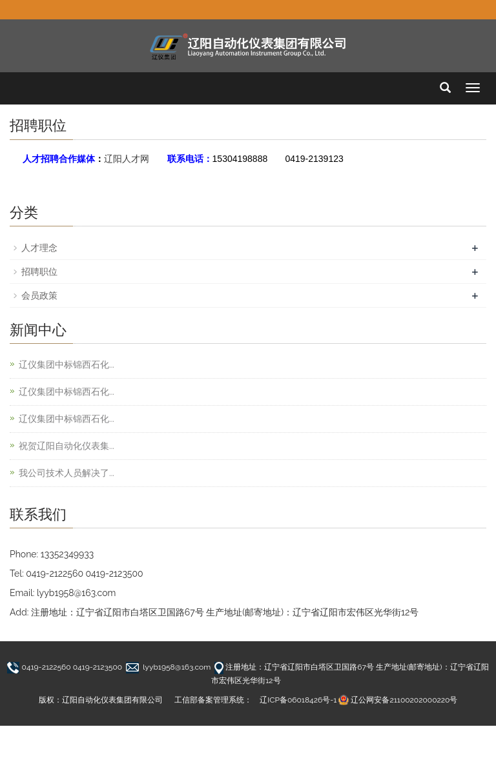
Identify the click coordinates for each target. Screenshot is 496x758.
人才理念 (39, 248)
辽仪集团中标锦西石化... (66, 364)
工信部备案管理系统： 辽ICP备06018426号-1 (255, 699)
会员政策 (39, 295)
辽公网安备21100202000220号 (404, 699)
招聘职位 (39, 271)
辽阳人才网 (126, 159)
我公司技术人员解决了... (66, 473)
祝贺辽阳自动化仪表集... (66, 446)
